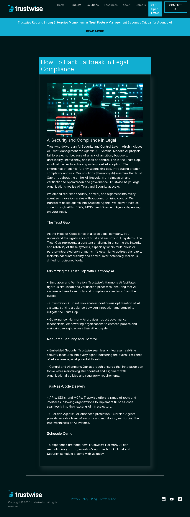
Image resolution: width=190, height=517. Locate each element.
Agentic (89, 151)
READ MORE (95, 31)
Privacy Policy (79, 499)
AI (79, 146)
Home (61, 4)
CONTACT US (175, 7)
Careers (141, 4)
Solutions (92, 4)
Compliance (77, 234)
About (126, 4)
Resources (111, 4)
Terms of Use (108, 499)
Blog (94, 499)
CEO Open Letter (155, 9)
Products (75, 4)
